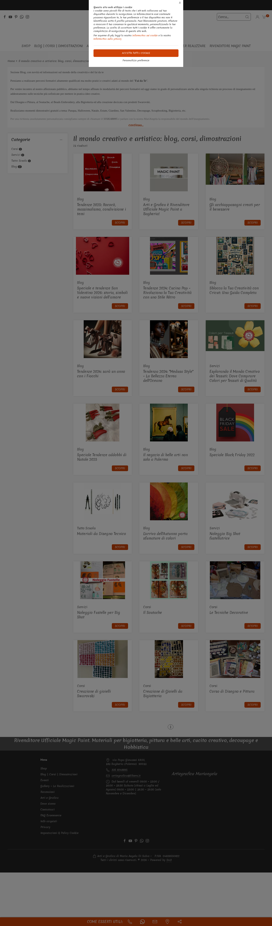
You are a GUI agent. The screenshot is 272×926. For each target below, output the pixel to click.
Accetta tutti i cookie (136, 53)
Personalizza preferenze (136, 60)
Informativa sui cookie (145, 35)
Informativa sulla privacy (108, 38)
